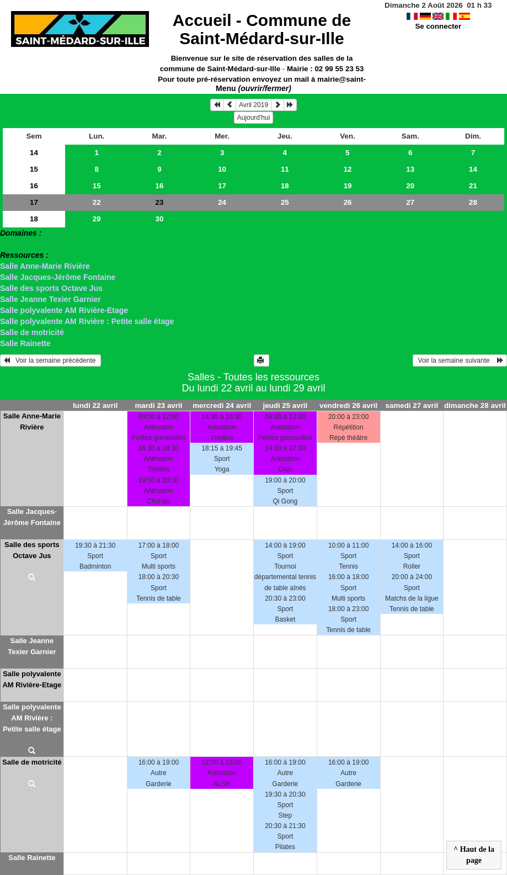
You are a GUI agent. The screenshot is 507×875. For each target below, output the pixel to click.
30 (159, 219)
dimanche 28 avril (475, 405)
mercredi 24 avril (222, 405)
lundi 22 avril (95, 405)
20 (410, 186)
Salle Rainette (25, 343)
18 (285, 186)
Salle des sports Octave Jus (51, 288)
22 (97, 202)
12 (348, 169)
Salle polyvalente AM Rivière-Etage (64, 310)
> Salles (14, 244)
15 (34, 169)
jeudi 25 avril (285, 405)
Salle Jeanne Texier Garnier (50, 299)
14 (34, 153)
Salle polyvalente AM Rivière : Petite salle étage (87, 321)
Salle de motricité (32, 332)
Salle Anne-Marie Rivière (45, 266)
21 (473, 186)
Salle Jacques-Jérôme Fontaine (57, 277)
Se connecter (438, 26)
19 (348, 186)
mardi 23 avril (158, 405)
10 (222, 169)
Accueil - (262, 29)
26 (348, 202)
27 (410, 202)
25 (285, 202)
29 (97, 219)
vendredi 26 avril (348, 405)
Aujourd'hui (253, 117)
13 (410, 169)
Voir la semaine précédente (50, 360)
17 (222, 186)
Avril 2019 (253, 105)
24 (222, 202)
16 (34, 186)
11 (285, 169)
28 (473, 202)
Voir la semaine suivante (460, 360)
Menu (253, 88)
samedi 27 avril (412, 405)
